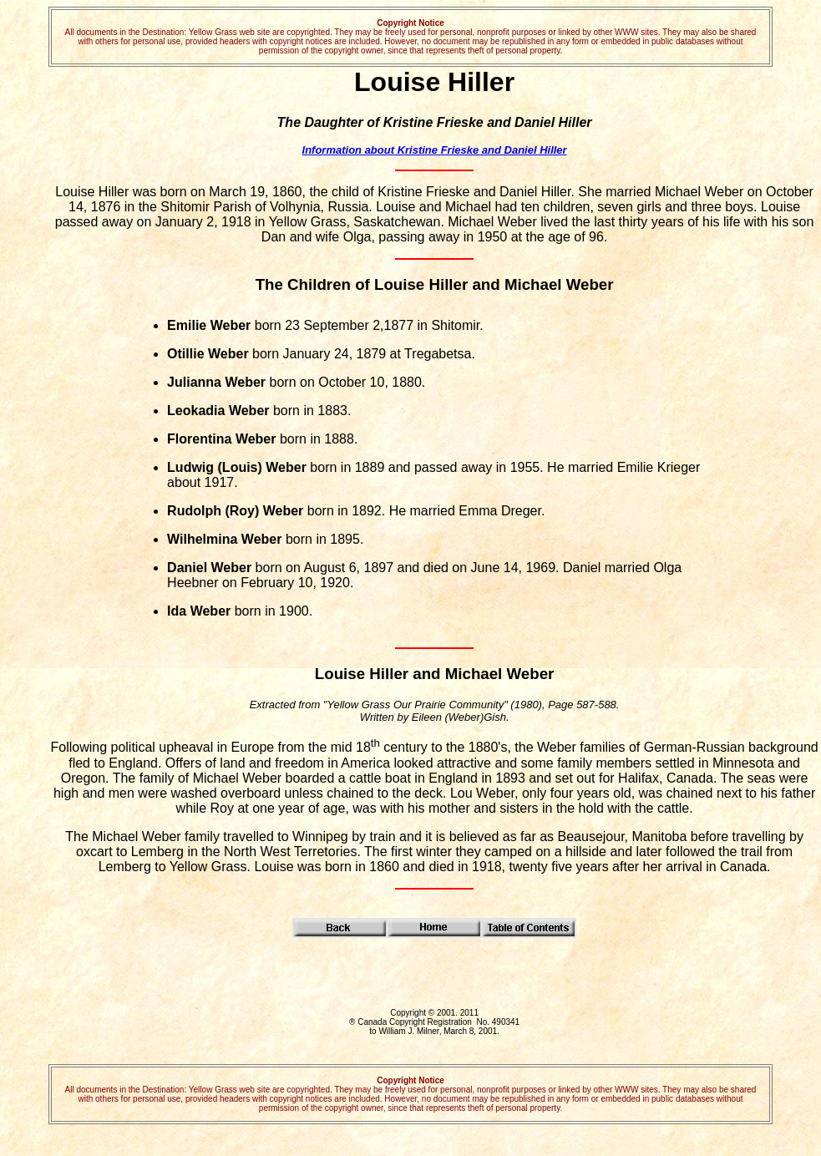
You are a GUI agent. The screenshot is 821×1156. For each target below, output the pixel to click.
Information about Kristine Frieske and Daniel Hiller (434, 150)
